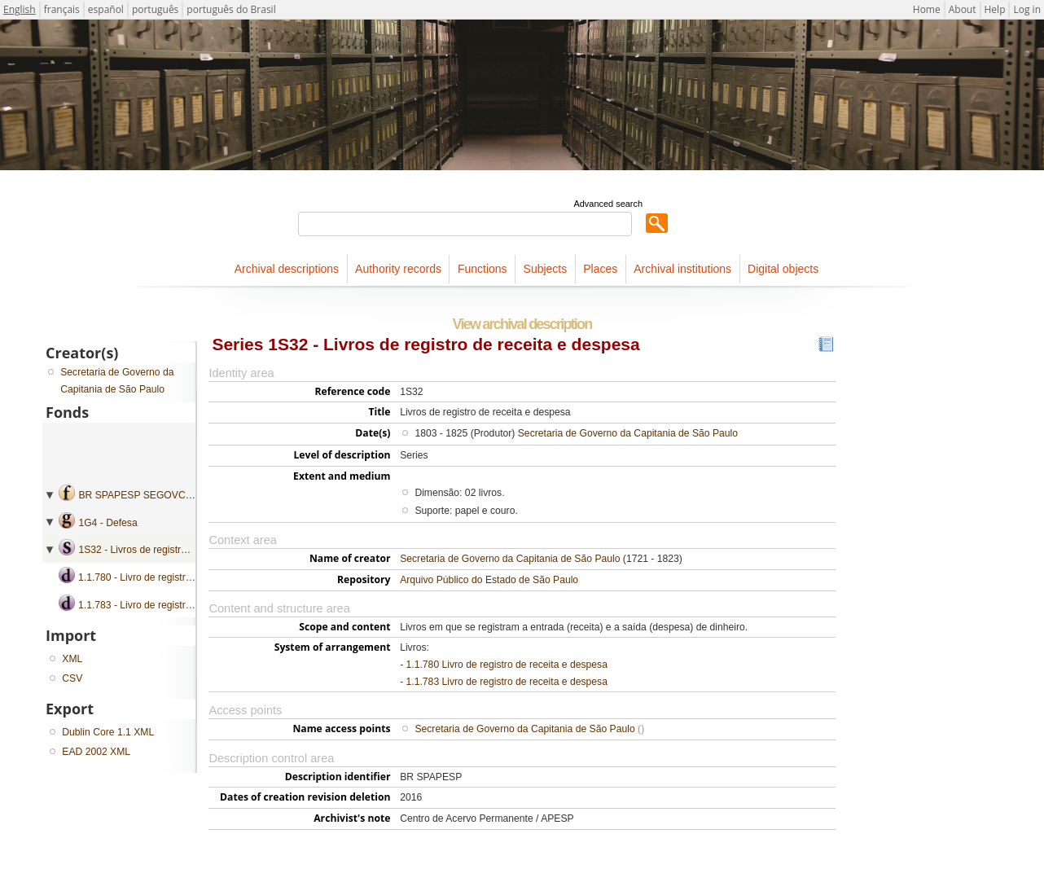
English (19, 9)
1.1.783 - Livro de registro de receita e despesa (182, 605)
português (155, 9)
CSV (72, 678)
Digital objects (783, 268)
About (962, 9)
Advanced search (608, 203)
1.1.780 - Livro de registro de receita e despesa (182, 577)
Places (600, 268)
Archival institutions (682, 268)
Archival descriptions (287, 268)
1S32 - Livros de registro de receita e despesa (179, 549)
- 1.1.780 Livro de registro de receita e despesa (504, 664)
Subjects (546, 268)
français (62, 9)
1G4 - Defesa (107, 523)
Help (995, 9)
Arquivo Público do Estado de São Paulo (489, 580)
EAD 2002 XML (96, 751)
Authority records (398, 268)
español (106, 9)
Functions (482, 268)
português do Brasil (230, 9)
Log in (1027, 9)
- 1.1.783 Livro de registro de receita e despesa (504, 681)
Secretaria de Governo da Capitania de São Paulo (628, 433)
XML (72, 659)
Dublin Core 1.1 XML (108, 732)
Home (927, 9)
